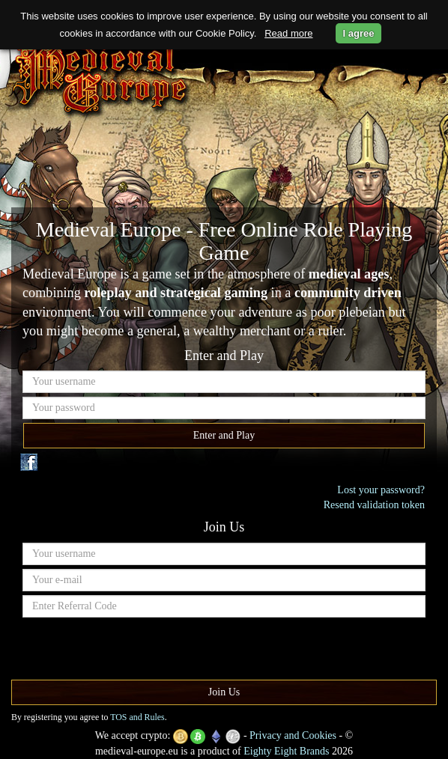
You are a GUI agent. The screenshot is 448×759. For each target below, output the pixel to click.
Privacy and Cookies (292, 735)
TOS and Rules (137, 717)
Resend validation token (374, 504)
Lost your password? (381, 490)
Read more (288, 33)
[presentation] (136, 650)
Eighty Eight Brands (286, 751)
